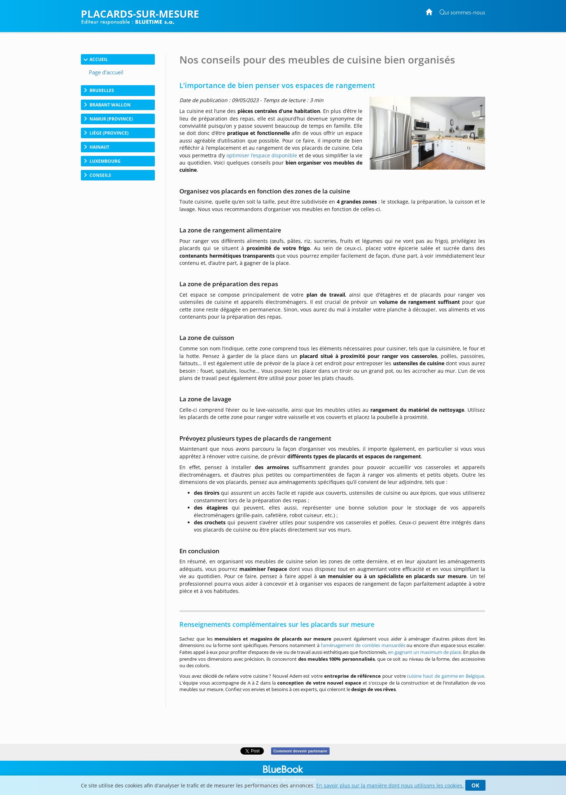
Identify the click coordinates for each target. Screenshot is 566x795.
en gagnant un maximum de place (424, 652)
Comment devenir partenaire (300, 751)
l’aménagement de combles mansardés (363, 645)
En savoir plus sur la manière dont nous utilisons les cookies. (390, 785)
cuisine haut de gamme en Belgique (445, 676)
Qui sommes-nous (462, 12)
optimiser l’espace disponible (261, 155)
